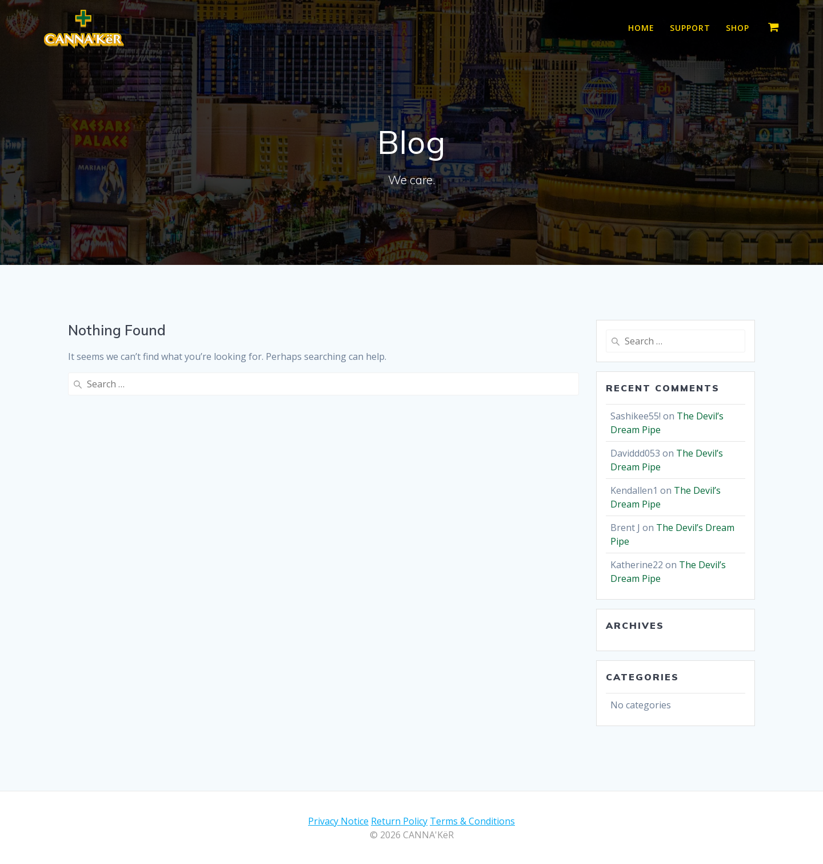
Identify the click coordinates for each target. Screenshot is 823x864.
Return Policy (399, 821)
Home (641, 27)
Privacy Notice (338, 821)
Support (690, 27)
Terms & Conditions (472, 821)
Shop (737, 27)
